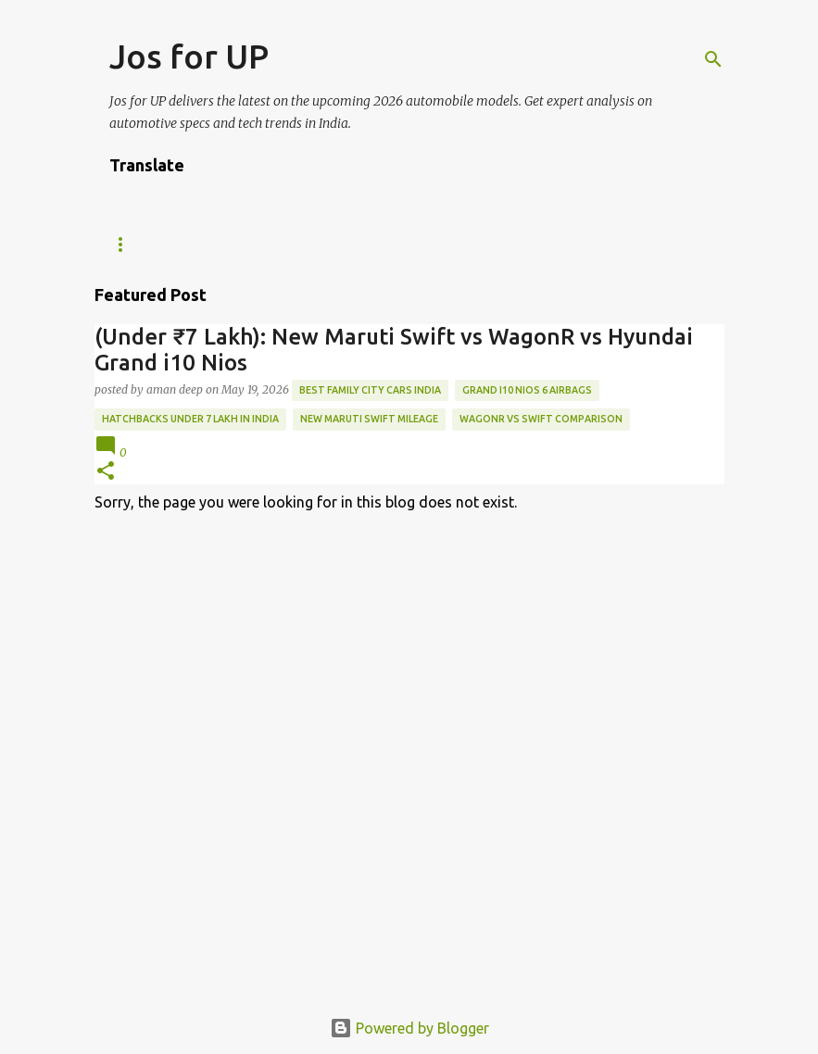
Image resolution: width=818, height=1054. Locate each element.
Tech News (142, 244)
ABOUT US (377, 244)
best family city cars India (370, 389)
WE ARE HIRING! (262, 244)
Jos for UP (189, 56)
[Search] (713, 59)
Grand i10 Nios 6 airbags (527, 389)
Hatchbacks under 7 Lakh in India (190, 418)
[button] (105, 471)
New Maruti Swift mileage (369, 418)
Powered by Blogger (409, 1028)
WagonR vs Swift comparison (541, 418)
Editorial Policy (501, 244)
